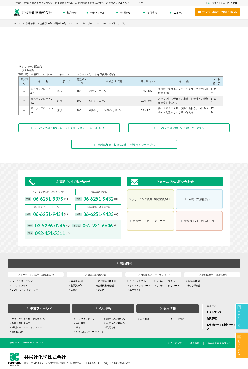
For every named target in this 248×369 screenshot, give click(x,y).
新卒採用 (145, 319)
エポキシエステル (165, 281)
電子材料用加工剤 (106, 281)
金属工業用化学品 (21, 323)
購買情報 (110, 327)
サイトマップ (214, 312)
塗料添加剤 (194, 281)
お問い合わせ (239, 348)
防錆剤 (74, 289)
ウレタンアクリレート (168, 285)
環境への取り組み (115, 319)
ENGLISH (232, 3)
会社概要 (80, 323)
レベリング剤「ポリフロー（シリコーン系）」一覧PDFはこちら (69, 127)
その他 (100, 289)
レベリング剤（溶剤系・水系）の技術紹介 (179, 127)
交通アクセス (218, 3)
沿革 (78, 327)
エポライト (135, 289)
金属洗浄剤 (76, 285)
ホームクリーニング (22, 281)
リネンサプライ (20, 285)
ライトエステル (137, 281)
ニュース (179, 12)
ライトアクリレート (139, 285)
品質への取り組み (115, 323)
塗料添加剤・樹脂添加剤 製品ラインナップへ (124, 144)
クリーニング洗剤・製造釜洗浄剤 (29, 319)
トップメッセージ (85, 319)
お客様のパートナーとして (90, 331)
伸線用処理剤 (77, 281)
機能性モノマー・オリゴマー (27, 327)
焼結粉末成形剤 (105, 285)
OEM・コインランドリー (25, 289)
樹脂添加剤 (194, 285)
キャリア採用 (177, 319)
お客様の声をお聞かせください (224, 343)
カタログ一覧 (239, 318)
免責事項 (212, 318)
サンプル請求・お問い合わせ (218, 12)
